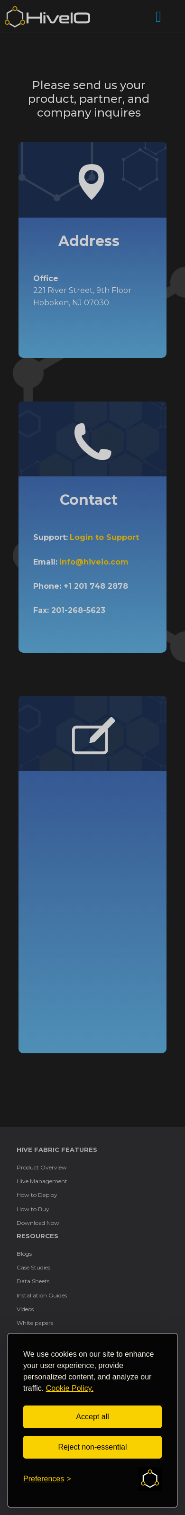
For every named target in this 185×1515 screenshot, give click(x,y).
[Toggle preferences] (47, 1479)
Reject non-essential (92, 1447)
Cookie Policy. (69, 1388)
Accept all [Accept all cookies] (92, 1417)
